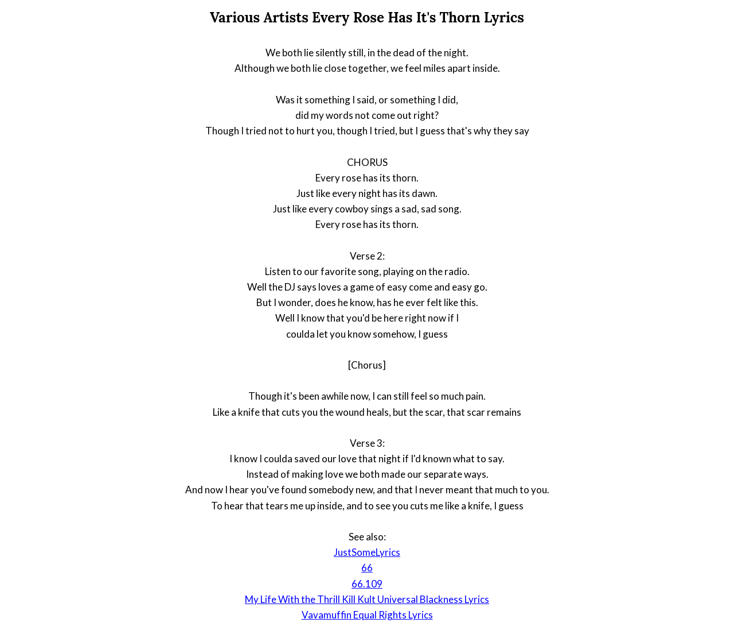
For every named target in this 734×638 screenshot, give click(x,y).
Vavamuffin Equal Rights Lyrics (367, 615)
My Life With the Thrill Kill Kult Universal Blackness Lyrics (367, 599)
